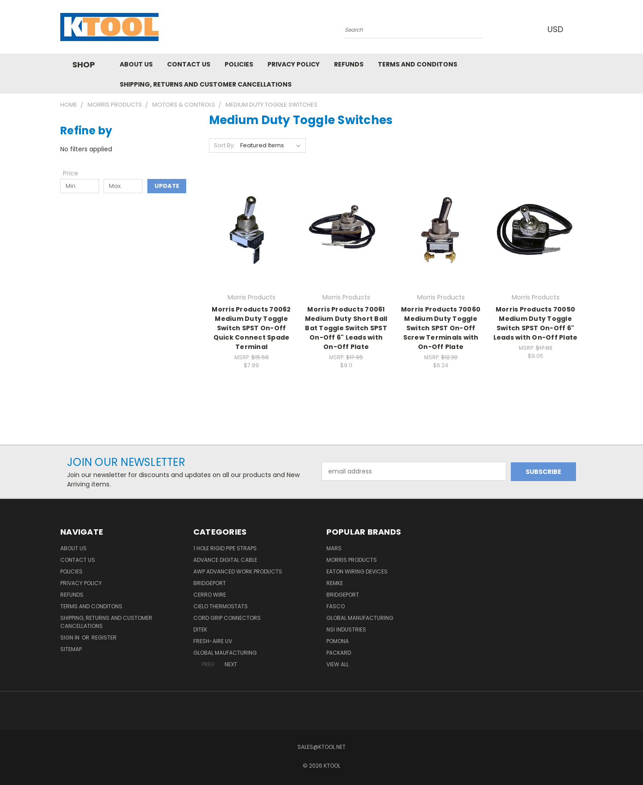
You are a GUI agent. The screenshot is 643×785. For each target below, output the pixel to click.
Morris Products (351, 560)
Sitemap (71, 649)
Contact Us (188, 64)
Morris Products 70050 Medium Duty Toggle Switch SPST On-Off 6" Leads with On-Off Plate (535, 323)
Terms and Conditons (417, 64)
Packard (338, 652)
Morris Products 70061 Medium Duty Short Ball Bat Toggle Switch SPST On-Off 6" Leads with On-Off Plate (346, 328)
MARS (334, 548)
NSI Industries (346, 629)
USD (557, 29)
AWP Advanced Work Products (237, 571)
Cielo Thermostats (220, 606)
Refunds (348, 64)
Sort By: (224, 145)
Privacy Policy (293, 64)
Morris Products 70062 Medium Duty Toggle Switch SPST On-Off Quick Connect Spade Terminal (251, 328)
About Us (136, 64)
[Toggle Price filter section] (75, 173)
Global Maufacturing (225, 652)
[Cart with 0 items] (580, 29)
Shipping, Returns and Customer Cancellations (206, 84)
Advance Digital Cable (225, 560)
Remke (334, 583)
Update (166, 186)
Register (104, 637)
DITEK (200, 629)
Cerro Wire (209, 594)
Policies (239, 64)
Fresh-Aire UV (212, 641)
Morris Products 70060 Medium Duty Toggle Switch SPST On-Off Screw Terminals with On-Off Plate (440, 328)
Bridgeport (209, 583)
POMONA (337, 641)
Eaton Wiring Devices (357, 571)
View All (337, 664)
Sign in (70, 637)
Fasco (335, 606)
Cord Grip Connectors (227, 618)
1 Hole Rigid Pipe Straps (225, 548)
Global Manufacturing (359, 618)
